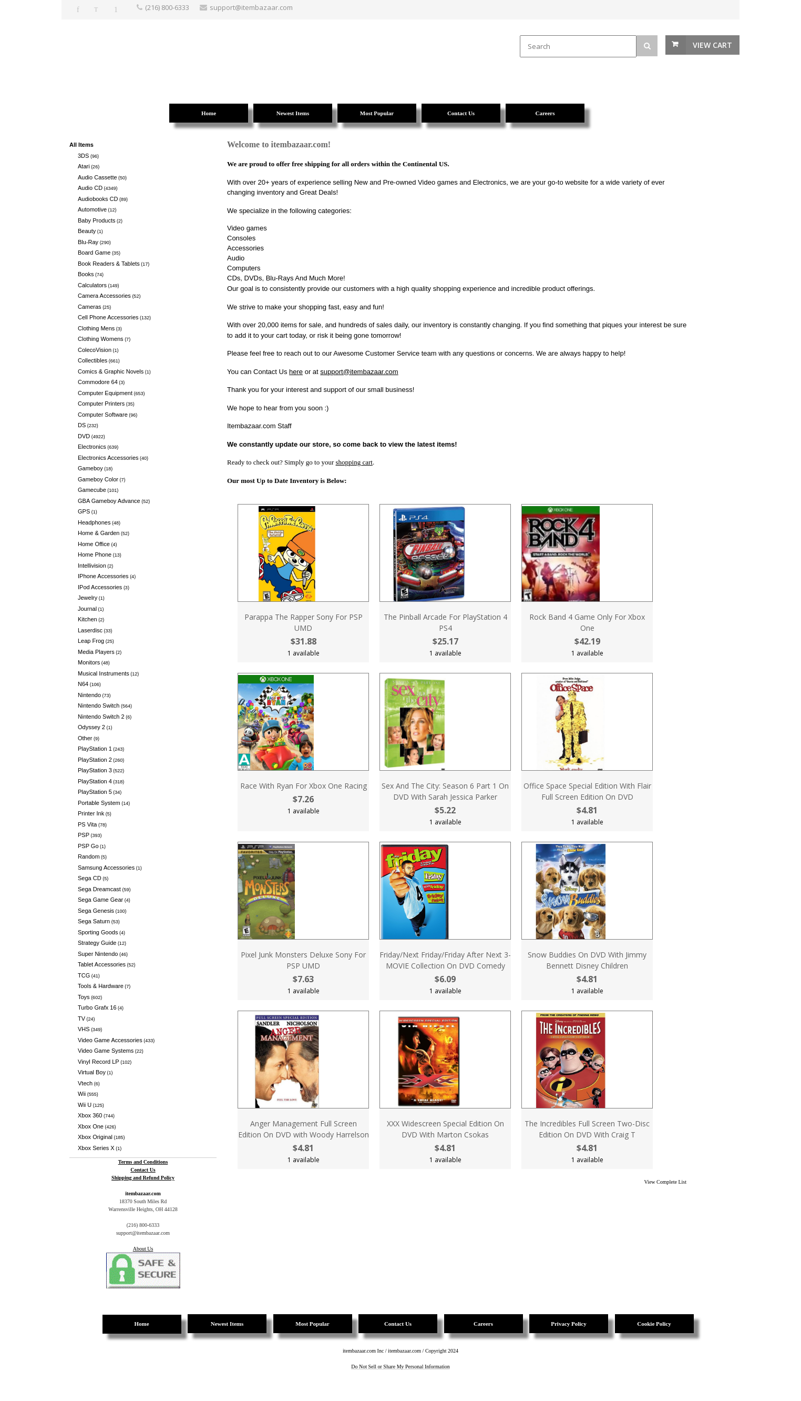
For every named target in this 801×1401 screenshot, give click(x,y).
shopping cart (354, 462)
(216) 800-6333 (167, 7)
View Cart (712, 45)
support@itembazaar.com (359, 372)
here (296, 372)
